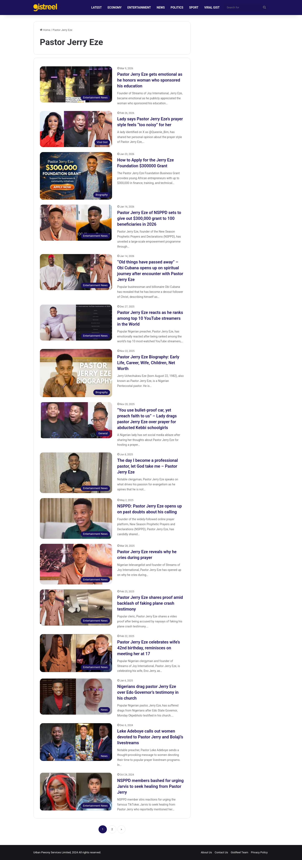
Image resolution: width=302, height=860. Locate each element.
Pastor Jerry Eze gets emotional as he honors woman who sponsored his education (149, 80)
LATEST (96, 7)
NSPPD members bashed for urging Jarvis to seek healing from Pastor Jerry (150, 786)
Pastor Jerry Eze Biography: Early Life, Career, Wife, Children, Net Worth (148, 362)
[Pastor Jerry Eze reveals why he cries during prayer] (76, 564)
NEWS (161, 7)
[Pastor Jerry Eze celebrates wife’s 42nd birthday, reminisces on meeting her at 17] (76, 653)
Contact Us (221, 852)
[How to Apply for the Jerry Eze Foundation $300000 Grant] (76, 176)
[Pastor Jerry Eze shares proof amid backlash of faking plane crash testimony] (76, 607)
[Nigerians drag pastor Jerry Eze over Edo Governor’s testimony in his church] (76, 697)
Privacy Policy (259, 852)
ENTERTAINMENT (139, 7)
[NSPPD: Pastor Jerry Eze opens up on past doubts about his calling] (76, 518)
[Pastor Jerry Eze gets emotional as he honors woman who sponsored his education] (76, 84)
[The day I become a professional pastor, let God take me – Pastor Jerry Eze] (76, 472)
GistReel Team (239, 852)
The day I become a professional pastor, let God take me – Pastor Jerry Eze (147, 466)
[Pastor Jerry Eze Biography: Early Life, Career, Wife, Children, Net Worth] (76, 373)
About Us (206, 852)
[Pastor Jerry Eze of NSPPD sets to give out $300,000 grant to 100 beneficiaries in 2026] (76, 223)
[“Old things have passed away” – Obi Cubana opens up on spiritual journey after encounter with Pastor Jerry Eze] (76, 272)
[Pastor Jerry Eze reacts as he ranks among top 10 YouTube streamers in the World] (76, 323)
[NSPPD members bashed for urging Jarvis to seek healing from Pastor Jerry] (76, 792)
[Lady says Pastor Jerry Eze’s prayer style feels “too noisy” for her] (76, 129)
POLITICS (177, 7)
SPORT (193, 7)
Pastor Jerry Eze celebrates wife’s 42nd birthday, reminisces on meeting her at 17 (148, 648)
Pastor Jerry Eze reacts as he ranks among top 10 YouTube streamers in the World (150, 318)
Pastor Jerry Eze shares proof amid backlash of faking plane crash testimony (150, 603)
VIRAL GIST (212, 7)
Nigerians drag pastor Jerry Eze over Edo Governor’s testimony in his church (148, 692)
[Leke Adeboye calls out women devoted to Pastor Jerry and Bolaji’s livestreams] (76, 742)
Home (45, 29)
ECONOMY (114, 7)
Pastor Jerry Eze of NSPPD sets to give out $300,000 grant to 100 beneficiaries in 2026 (149, 218)
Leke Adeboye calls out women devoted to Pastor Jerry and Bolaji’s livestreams (150, 737)
